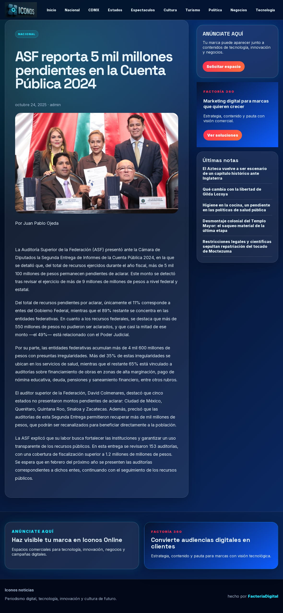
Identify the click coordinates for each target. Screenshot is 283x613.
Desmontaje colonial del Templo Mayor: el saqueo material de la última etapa (234, 225)
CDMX (93, 10)
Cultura (170, 10)
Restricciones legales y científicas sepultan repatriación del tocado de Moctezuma (237, 246)
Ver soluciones (222, 135)
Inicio (51, 10)
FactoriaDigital (263, 596)
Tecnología (265, 10)
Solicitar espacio (223, 66)
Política (215, 10)
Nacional (72, 10)
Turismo (192, 10)
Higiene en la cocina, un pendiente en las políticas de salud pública (236, 207)
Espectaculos (143, 10)
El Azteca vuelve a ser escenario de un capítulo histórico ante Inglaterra (235, 173)
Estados (115, 10)
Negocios (238, 10)
